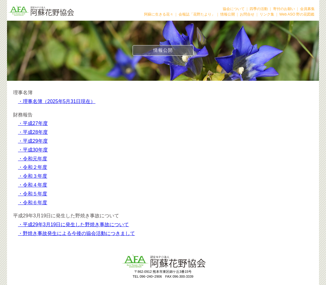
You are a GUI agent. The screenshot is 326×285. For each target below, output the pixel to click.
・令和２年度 (32, 167)
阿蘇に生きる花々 (158, 14)
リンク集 (267, 14)
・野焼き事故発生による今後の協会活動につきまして (76, 233)
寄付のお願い (284, 9)
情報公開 (227, 14)
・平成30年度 (33, 149)
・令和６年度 (32, 202)
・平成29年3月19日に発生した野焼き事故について (73, 224)
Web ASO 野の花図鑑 (297, 14)
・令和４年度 (32, 184)
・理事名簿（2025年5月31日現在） (56, 101)
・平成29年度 (33, 141)
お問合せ (247, 14)
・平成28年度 (33, 132)
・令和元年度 (32, 158)
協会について (234, 9)
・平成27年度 (33, 123)
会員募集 (307, 9)
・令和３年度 (32, 176)
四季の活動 (259, 9)
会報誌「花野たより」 (197, 14)
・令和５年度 (32, 193)
